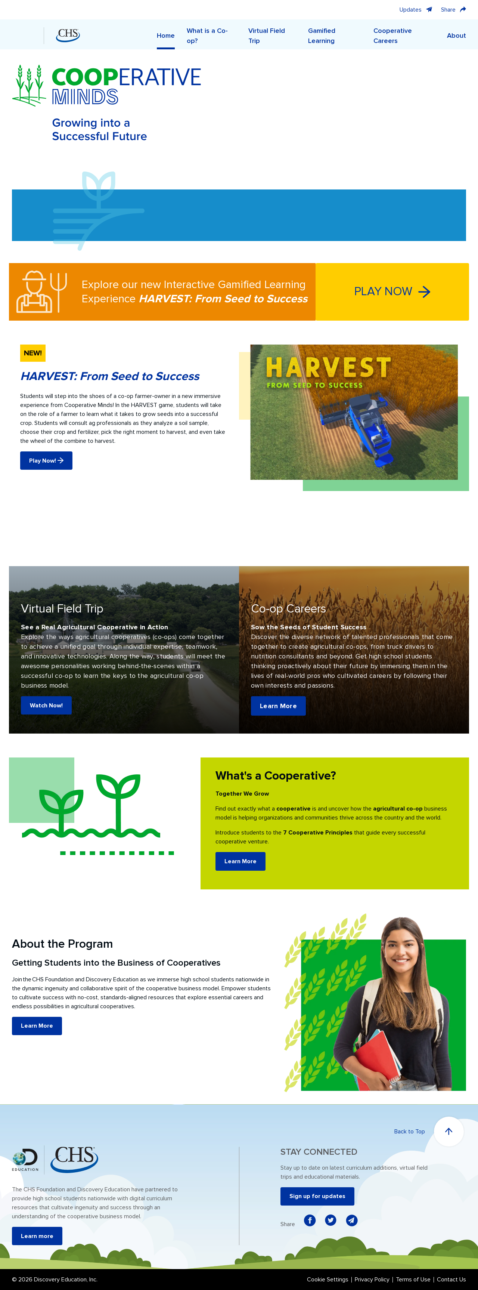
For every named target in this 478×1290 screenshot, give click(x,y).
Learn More (278, 706)
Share (453, 9)
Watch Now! (46, 705)
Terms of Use (413, 1279)
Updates (416, 9)
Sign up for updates (317, 1196)
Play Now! (46, 461)
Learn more (37, 1236)
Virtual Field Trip (266, 36)
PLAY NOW (392, 291)
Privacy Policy (372, 1279)
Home (166, 35)
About (456, 35)
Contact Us (451, 1279)
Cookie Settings (327, 1279)
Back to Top (429, 1132)
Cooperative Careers (392, 36)
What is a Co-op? (207, 36)
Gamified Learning (321, 36)
